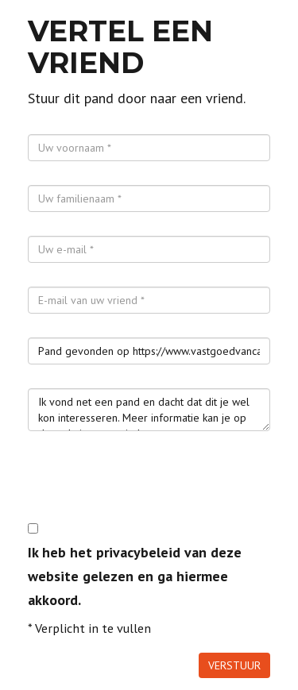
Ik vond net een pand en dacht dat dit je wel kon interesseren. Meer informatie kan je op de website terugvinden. (149, 409)
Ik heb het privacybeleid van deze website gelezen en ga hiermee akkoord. (135, 576)
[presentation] (148, 486)
